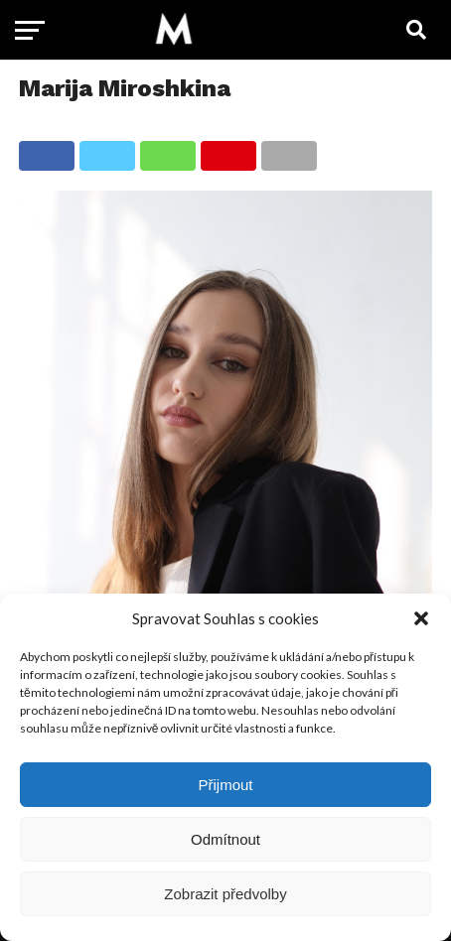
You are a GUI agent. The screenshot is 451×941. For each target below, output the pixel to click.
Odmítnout (225, 839)
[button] (421, 618)
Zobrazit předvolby (225, 893)
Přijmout (225, 784)
